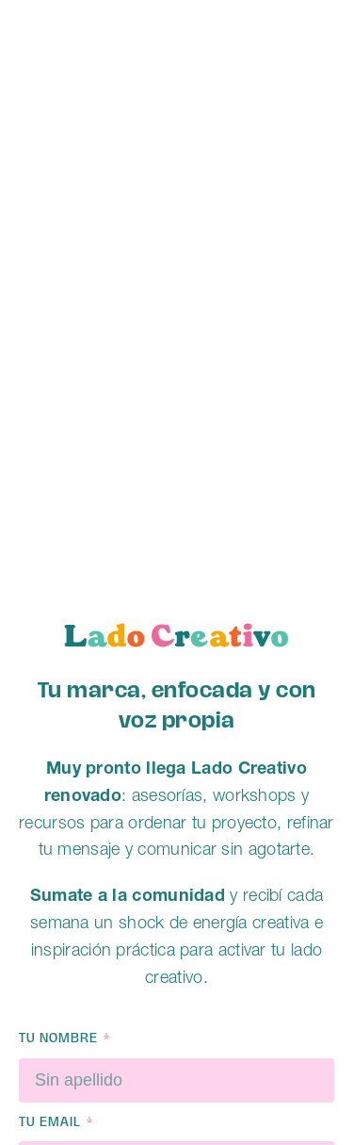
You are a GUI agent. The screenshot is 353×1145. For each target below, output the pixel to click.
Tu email (52, 1123)
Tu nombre (60, 1039)
